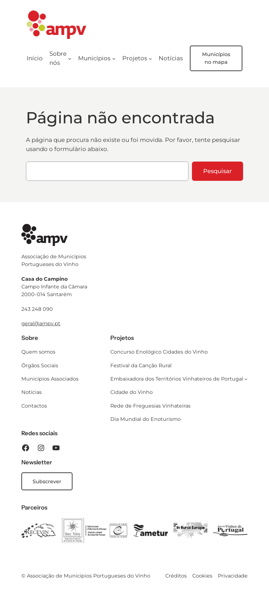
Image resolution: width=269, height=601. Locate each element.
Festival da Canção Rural (141, 365)
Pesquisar (217, 171)
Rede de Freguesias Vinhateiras (150, 406)
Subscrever (47, 481)
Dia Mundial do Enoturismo (145, 419)
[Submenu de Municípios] (114, 58)
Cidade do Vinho (131, 392)
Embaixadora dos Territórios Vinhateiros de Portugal (176, 379)
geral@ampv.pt (40, 323)
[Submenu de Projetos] (150, 58)
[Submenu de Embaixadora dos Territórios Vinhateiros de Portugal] (246, 379)
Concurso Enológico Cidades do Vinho (159, 352)
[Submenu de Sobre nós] (69, 58)
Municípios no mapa (216, 58)
